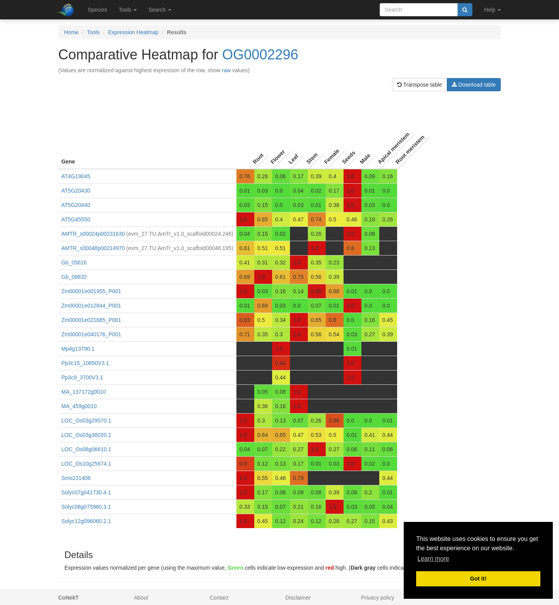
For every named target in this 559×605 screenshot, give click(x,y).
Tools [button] (128, 10)
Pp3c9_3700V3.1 (82, 377)
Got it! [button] (478, 578)
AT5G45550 (75, 219)
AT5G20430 (75, 191)
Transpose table (419, 85)
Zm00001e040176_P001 (91, 334)
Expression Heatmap (133, 32)
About (141, 598)
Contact (219, 598)
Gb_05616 (74, 262)
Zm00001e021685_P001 (91, 320)
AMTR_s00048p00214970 (93, 248)
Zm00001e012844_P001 (91, 305)
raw (226, 70)
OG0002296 (260, 55)
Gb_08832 (74, 277)
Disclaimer (298, 598)
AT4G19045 (75, 176)
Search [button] (159, 10)
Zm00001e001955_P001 (91, 291)
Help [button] (492, 10)
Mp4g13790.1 (78, 349)
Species (97, 10)
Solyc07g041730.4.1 (86, 492)
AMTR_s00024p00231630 (93, 234)
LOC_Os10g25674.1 (86, 464)
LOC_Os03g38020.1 (86, 435)
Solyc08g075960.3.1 (86, 507)
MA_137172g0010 (83, 392)
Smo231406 (76, 478)
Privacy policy (377, 598)
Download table (474, 85)
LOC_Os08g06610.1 (86, 449)
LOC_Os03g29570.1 (86, 420)
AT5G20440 (75, 205)
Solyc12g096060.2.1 (86, 521)
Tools (93, 32)
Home (71, 32)
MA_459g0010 (79, 406)
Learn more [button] (433, 558)
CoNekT (68, 598)
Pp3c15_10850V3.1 (85, 363)
